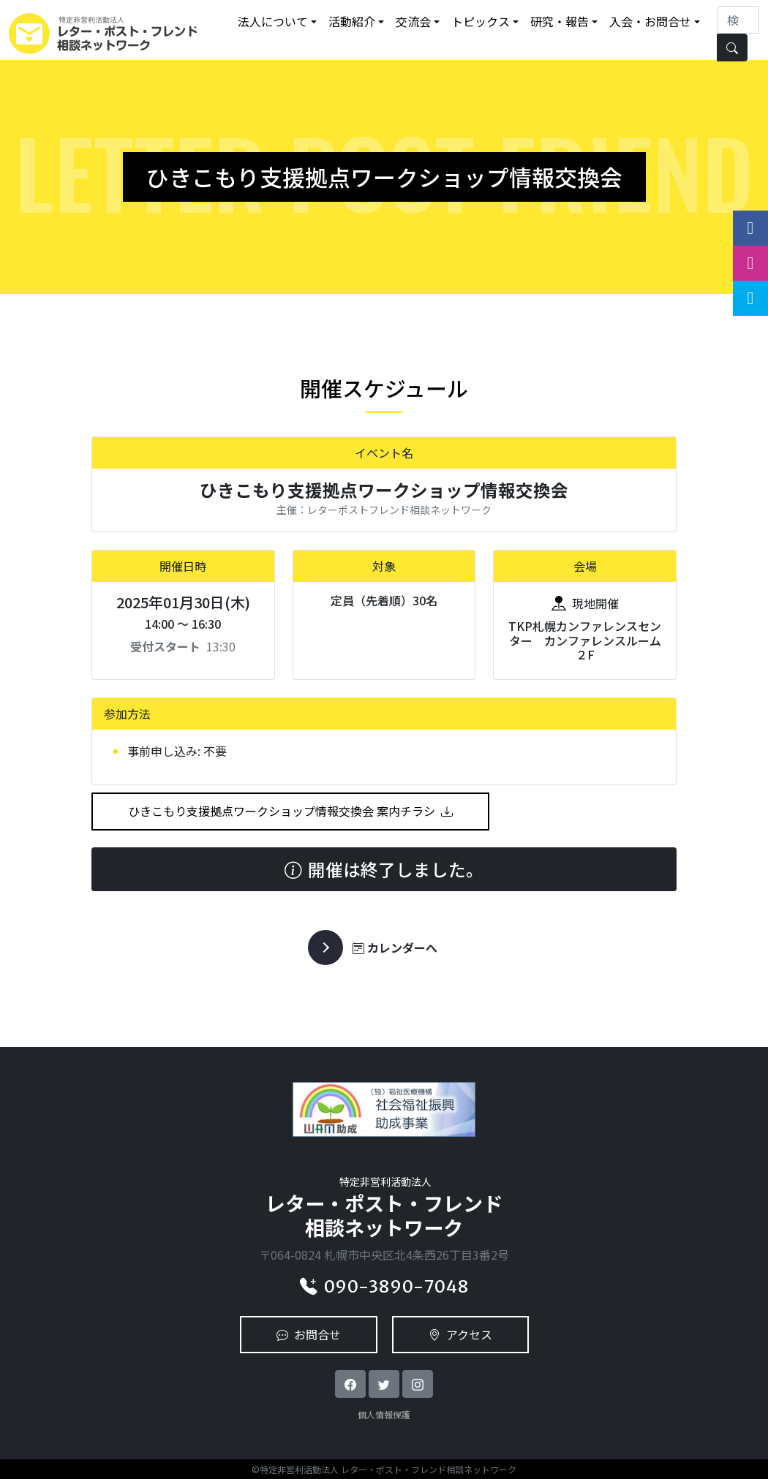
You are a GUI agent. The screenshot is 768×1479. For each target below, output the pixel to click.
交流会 (413, 21)
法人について (273, 21)
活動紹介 (351, 21)
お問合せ (308, 1334)
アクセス (460, 1334)
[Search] (738, 20)
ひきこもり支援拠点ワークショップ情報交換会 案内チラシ (290, 811)
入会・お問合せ (650, 21)
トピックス (480, 21)
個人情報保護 (384, 1414)
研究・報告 (559, 21)
